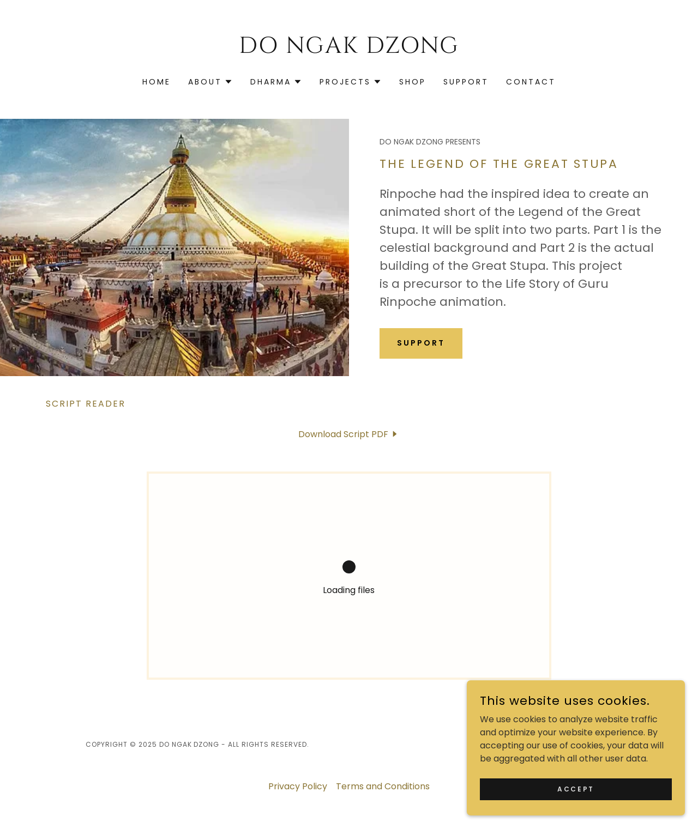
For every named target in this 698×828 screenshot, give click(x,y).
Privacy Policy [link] (297, 786)
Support (421, 342)
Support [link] (466, 81)
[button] (210, 81)
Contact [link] (531, 81)
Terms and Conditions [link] (383, 786)
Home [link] (156, 81)
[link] (349, 50)
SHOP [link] (412, 81)
